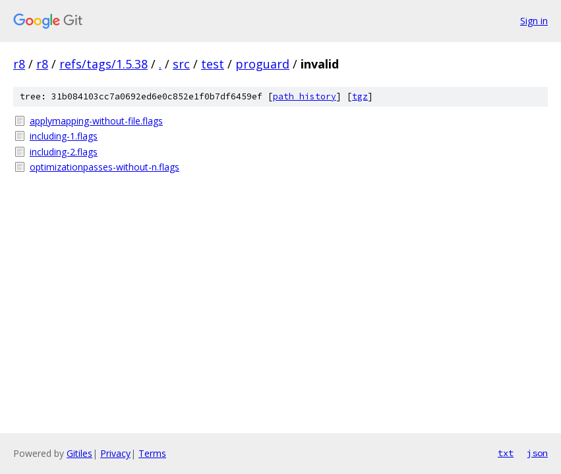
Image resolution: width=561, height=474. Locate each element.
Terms (152, 453)
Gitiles (79, 453)
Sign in (534, 20)
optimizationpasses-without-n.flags (104, 167)
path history (304, 96)
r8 (19, 64)
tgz (360, 96)
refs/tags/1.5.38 (103, 64)
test (212, 64)
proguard (262, 64)
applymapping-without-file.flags (96, 121)
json (537, 453)
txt (506, 453)
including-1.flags (64, 136)
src (181, 64)
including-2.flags (64, 151)
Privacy (115, 453)
